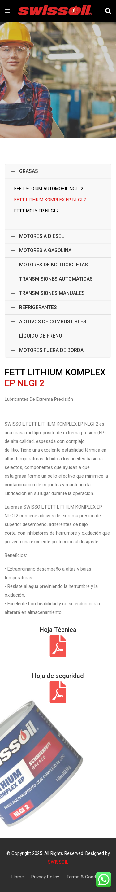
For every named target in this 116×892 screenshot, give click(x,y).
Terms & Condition (86, 877)
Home (17, 877)
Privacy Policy (45, 877)
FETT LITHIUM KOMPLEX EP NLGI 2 (50, 200)
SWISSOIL (58, 862)
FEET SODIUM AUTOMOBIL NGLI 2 (48, 188)
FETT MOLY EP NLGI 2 (36, 211)
